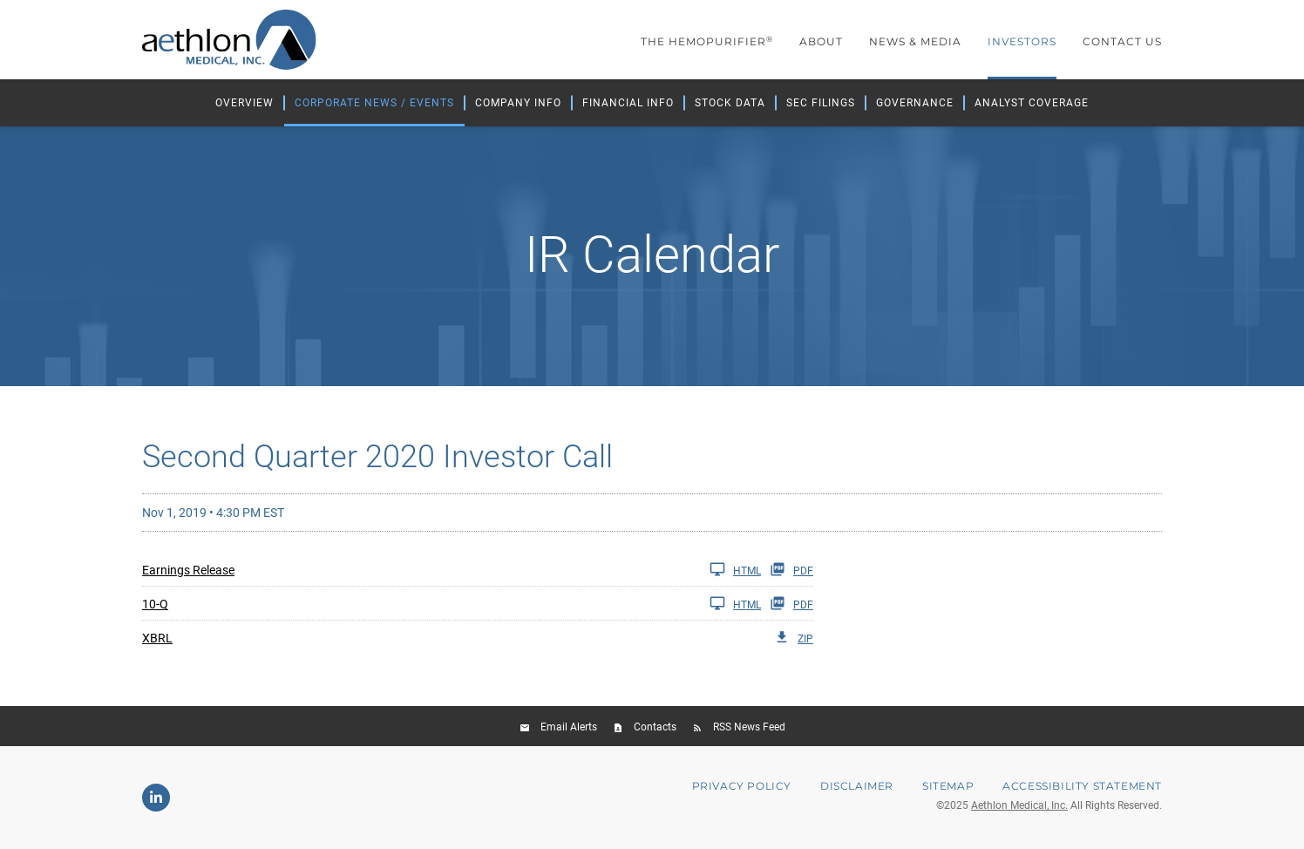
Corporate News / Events (374, 103)
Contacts (655, 727)
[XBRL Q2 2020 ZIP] (477, 637)
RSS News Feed (749, 727)
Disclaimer (856, 786)
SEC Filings (820, 103)
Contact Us (1122, 41)
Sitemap (948, 786)
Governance (915, 103)
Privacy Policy (741, 786)
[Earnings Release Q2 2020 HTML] (451, 569)
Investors (1022, 41)
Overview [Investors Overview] (244, 103)
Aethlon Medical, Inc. (1019, 805)
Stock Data (730, 103)
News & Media (915, 41)
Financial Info (628, 103)
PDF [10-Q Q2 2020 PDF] (791, 603)
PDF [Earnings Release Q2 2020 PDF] (791, 569)
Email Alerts (568, 727)
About (821, 41)
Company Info (518, 103)
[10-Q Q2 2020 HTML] (451, 603)
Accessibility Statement (1082, 786)
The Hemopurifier (707, 41)
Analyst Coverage (1032, 103)
